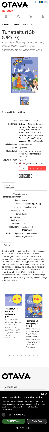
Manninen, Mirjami (27, 141)
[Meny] (6, 16)
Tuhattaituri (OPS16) (31, 203)
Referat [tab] (7, 245)
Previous (1, 323)
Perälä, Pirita (24, 129)
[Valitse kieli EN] (46, 2)
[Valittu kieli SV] (41, 2)
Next (45, 323)
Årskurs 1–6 (27, 227)
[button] (24, 427)
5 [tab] (25, 355)
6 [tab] (29, 355)
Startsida (5, 24)
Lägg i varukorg (37, 168)
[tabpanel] (13, 316)
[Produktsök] (18, 16)
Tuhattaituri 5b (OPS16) (22, 24)
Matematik (27, 229)
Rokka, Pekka (24, 132)
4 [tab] (21, 355)
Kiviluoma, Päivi (25, 124)
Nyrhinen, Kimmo (26, 127)
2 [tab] (13, 355)
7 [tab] (33, 355)
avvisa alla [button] (37, 421)
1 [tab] (9, 355)
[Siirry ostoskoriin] (30, 16)
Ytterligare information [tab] (9, 186)
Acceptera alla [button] (13, 421)
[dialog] (24, 411)
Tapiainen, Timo (26, 138)
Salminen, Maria (25, 135)
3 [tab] (17, 355)
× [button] (46, 394)
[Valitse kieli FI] (36, 2)
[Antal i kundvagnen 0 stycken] (30, 17)
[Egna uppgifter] (43, 16)
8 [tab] (37, 355)
